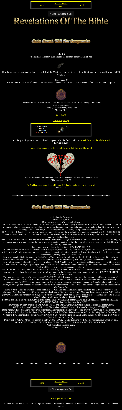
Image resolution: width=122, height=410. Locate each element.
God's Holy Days (61, 120)
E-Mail (81, 5)
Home (41, 5)
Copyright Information (61, 398)
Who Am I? (61, 115)
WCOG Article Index (61, 5)
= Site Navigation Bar (61, 14)
